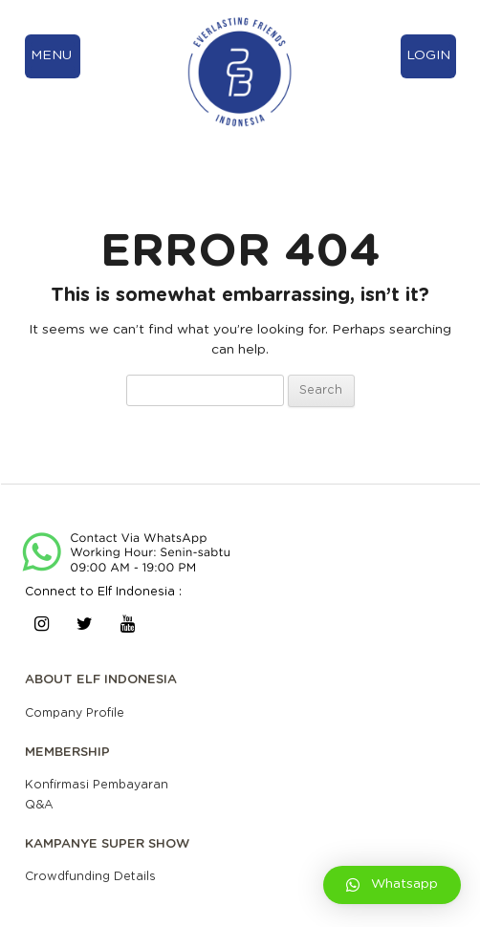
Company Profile (74, 713)
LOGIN (428, 55)
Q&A (39, 804)
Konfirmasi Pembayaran (96, 784)
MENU (51, 55)
